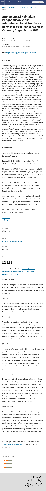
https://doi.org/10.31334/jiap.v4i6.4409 (21, 53)
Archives (12, 7)
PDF (6, 220)
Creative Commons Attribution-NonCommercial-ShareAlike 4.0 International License (18, 271)
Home (4, 7)
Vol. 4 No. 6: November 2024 (27, 7)
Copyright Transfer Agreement (13, 445)
